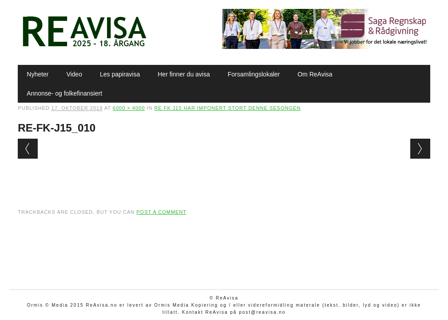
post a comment (161, 212)
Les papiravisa (120, 74)
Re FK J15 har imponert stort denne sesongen (227, 108)
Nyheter (37, 74)
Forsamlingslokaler (254, 74)
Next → (420, 149)
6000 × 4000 (129, 108)
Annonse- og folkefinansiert (64, 93)
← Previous (28, 149)
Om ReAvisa (314, 74)
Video (74, 74)
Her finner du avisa (184, 74)
